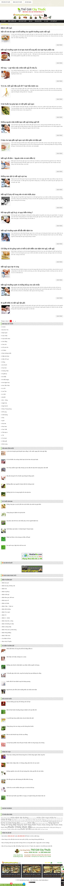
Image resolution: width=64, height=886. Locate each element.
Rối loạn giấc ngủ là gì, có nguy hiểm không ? (17, 212)
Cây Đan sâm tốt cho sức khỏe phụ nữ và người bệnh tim (22, 520)
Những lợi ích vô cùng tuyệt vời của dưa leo (18, 492)
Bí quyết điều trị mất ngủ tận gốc (13, 303)
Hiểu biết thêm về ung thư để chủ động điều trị (19, 648)
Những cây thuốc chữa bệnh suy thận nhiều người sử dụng (22, 665)
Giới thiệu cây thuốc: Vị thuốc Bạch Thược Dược (19, 529)
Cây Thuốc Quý (53, 21)
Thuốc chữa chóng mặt (44, 825)
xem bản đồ (49, 846)
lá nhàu (21, 823)
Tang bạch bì (53, 823)
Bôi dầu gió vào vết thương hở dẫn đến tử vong (19, 779)
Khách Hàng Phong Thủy (9, 575)
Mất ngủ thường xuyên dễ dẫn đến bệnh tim (17, 230)
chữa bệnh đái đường (19, 818)
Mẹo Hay (30, 21)
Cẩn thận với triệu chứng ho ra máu (16, 657)
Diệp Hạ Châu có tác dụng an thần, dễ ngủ (18, 537)
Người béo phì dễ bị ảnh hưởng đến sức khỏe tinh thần (21, 689)
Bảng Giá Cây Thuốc (17, 2)
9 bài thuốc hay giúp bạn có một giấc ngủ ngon (17, 104)
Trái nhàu (42, 829)
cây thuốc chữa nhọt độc (15, 821)
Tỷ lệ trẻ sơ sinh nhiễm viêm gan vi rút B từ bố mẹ (20, 787)
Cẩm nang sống (38, 21)
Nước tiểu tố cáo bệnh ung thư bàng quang (18, 681)
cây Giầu (19, 819)
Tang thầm (31, 825)
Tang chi (4, 825)
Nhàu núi (25, 823)
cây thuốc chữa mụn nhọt (51, 819)
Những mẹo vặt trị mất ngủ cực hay (14, 176)
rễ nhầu (46, 823)
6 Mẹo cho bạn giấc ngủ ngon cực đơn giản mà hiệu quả (21, 140)
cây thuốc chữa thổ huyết (25, 821)
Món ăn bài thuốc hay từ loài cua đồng (17, 734)
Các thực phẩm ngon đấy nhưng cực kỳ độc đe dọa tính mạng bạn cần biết (27, 467)
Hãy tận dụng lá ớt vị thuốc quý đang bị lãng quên (20, 476)
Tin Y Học (46, 21)
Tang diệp (12, 825)
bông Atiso (7, 818)
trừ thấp (46, 829)
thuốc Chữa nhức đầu (20, 827)
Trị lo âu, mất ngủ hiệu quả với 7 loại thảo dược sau (19, 86)
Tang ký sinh (22, 825)
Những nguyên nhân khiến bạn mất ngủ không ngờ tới (20, 122)
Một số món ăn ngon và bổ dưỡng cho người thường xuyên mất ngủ (25, 31)
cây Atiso (14, 820)
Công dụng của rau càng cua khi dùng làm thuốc (20, 726)
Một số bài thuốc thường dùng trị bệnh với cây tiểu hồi (21, 710)
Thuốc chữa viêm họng (13, 829)
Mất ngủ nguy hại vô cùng (10, 266)
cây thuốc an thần (30, 820)
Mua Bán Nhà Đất (7, 563)
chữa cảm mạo (42, 818)
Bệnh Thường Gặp (12, 21)
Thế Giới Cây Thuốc (5, 2)
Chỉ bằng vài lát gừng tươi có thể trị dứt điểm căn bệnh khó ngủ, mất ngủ (27, 248)
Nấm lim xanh (41, 823)
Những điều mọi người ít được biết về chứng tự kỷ (20, 484)
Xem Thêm (59, 45)
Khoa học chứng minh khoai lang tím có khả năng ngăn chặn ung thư (25, 754)
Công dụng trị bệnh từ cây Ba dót (15, 512)
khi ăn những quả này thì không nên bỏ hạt (18, 701)
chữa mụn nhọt (59, 818)
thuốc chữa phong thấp (39, 827)
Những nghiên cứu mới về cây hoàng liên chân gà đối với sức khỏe (25, 771)
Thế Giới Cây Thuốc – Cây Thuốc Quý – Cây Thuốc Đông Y (33, 880)
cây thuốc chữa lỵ (41, 820)
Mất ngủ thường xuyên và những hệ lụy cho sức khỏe (20, 285)
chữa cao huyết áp (32, 818)
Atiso (2, 818)
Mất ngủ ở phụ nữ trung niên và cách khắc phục (18, 194)
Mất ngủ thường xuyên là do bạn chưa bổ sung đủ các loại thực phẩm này (27, 50)
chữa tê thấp (6, 820)
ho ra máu (7, 823)
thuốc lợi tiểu (25, 829)
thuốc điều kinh (36, 829)
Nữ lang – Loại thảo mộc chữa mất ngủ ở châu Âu (19, 68)
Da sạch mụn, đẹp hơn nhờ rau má (16, 545)
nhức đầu (31, 823)
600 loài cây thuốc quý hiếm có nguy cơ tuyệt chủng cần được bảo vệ (25, 795)
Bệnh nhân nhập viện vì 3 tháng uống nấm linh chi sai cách (22, 763)
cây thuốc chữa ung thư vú (50, 821)
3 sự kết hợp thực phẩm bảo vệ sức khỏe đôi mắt (20, 718)
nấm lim (37, 823)
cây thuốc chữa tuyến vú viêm (37, 821)
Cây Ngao (23, 819)
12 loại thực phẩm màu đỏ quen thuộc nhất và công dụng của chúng (25, 742)
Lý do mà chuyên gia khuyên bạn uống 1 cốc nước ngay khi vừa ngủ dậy (26, 451)
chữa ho (52, 818)
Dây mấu (60, 821)
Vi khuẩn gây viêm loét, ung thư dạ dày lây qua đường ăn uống (23, 673)
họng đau (16, 823)
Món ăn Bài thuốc (22, 21)
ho (2, 823)
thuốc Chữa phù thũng (52, 827)
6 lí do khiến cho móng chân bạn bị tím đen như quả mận (22, 459)
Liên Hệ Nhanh (28, 2)
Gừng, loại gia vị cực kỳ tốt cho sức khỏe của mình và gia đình (23, 504)
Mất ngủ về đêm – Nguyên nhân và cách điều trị (18, 158)
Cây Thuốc (3, 21)
